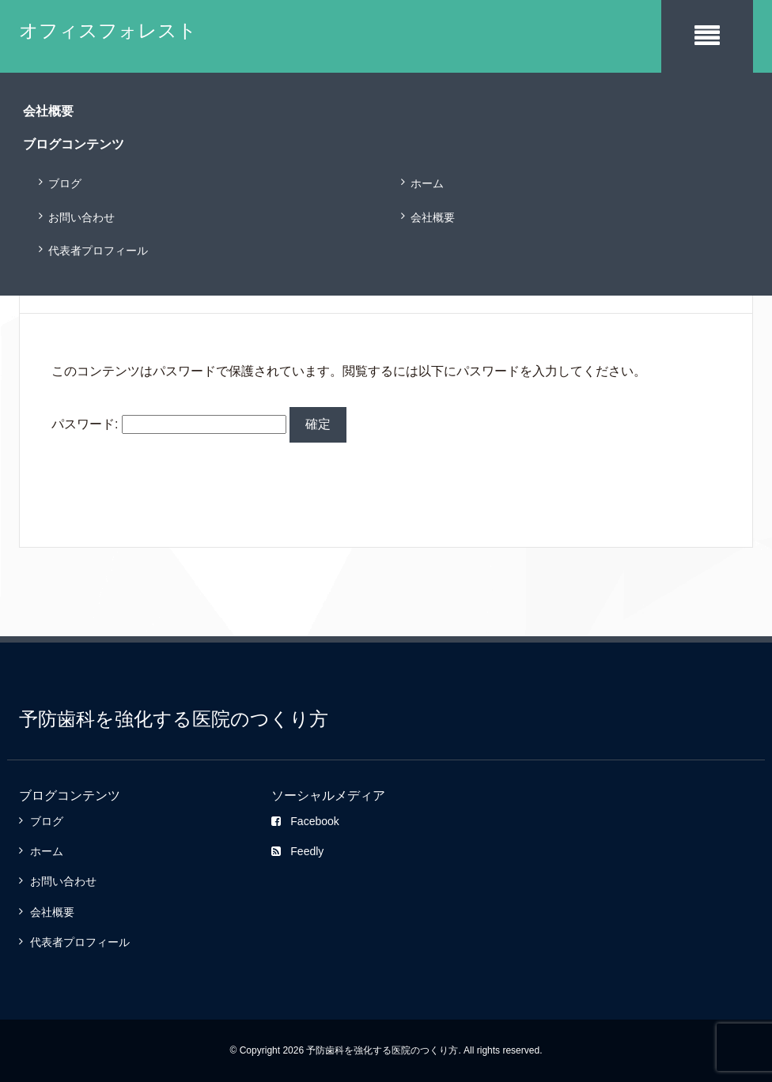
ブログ (64, 183)
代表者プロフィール (98, 250)
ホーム (427, 183)
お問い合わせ (81, 217)
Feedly (297, 851)
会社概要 (433, 217)
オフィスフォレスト (108, 30)
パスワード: (168, 424)
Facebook (305, 821)
